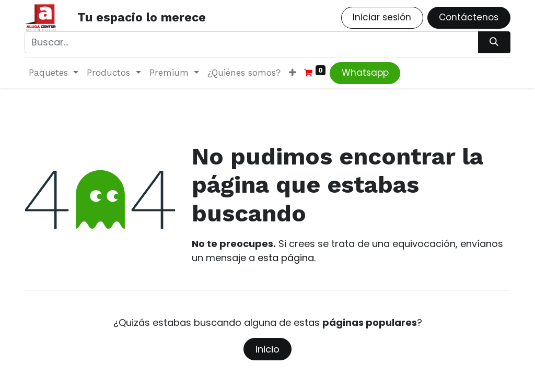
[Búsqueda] (494, 42)
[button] (292, 73)
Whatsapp (365, 72)
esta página (286, 257)
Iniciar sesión (382, 17)
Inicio (267, 349)
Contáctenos (468, 17)
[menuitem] (244, 73)
